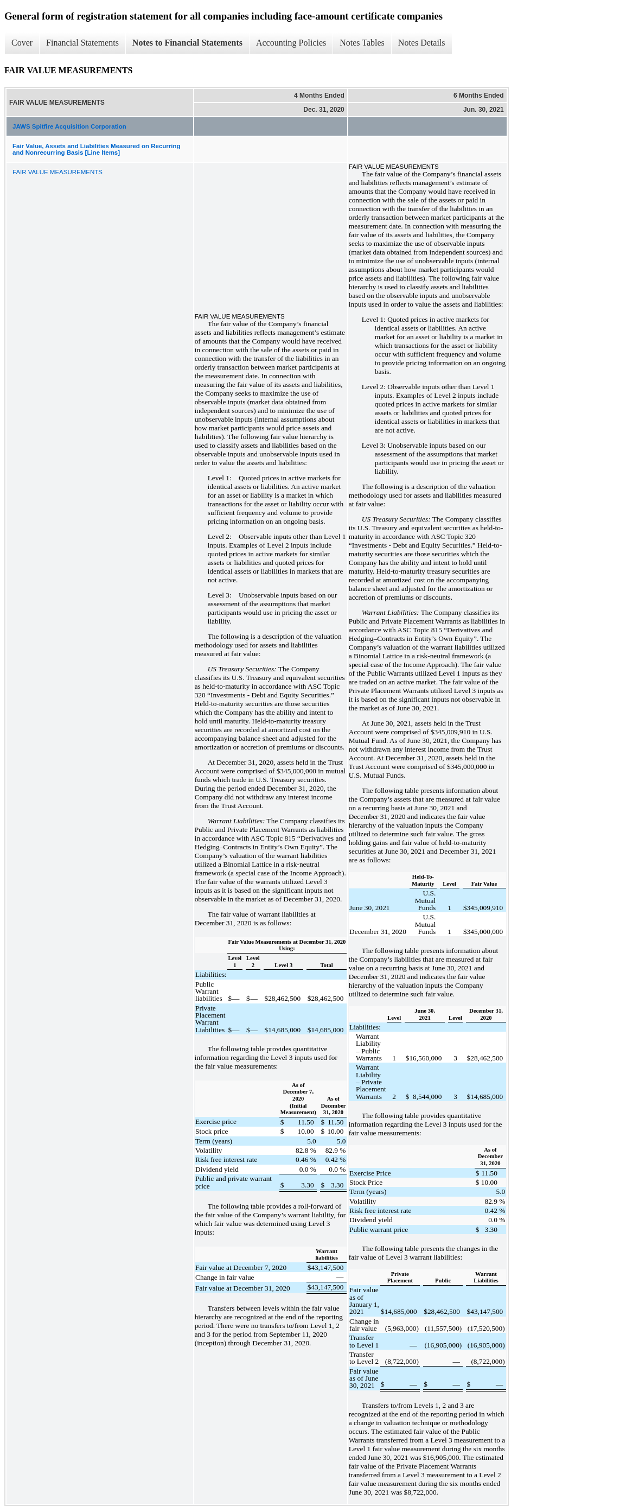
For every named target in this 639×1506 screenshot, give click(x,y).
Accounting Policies (291, 42)
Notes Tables (362, 42)
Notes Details (421, 42)
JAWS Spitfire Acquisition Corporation (69, 126)
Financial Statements (82, 42)
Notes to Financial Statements (187, 42)
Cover (22, 42)
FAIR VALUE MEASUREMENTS (57, 172)
